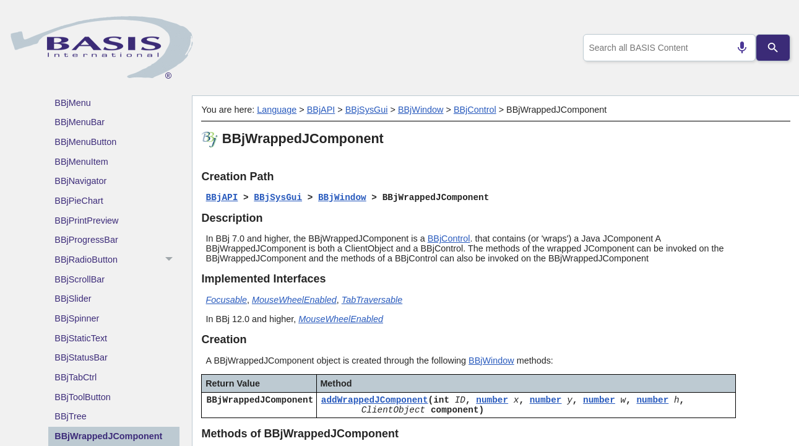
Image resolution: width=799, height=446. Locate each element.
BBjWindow (421, 110)
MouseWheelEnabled (294, 300)
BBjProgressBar (86, 240)
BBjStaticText (80, 338)
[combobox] (667, 47)
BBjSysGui (366, 110)
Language (276, 110)
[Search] (773, 47)
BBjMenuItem (81, 162)
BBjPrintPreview (86, 220)
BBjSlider (72, 299)
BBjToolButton (82, 397)
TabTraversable (372, 300)
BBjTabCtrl (75, 377)
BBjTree (70, 416)
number (492, 400)
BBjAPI (321, 110)
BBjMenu (72, 103)
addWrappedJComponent (374, 400)
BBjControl (475, 110)
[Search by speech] (737, 47)
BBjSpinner (76, 318)
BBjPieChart (78, 201)
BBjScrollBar (79, 279)
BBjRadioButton (116, 260)
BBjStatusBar (81, 357)
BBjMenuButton (85, 142)
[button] (170, 260)
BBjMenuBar (79, 122)
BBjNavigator (80, 181)
